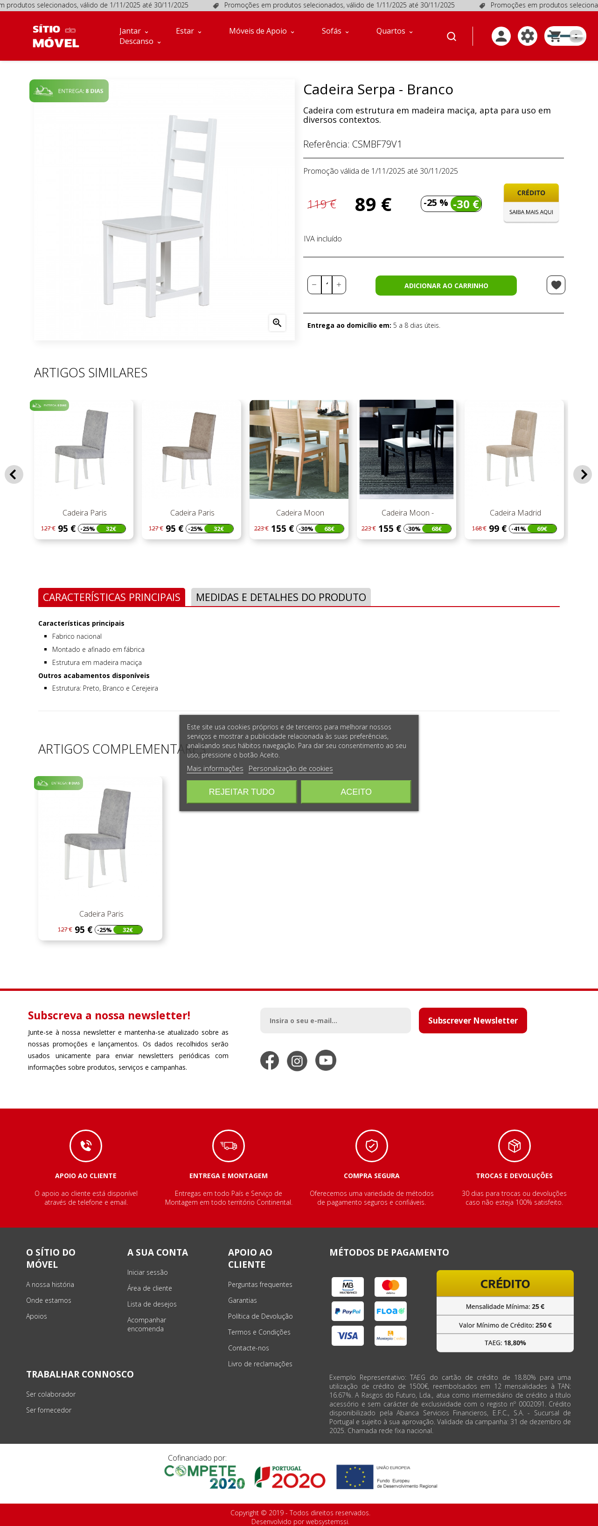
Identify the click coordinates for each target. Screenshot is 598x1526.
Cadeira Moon (299, 513)
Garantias (242, 1300)
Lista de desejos (152, 1304)
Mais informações (215, 768)
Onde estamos (48, 1300)
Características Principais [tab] (112, 597)
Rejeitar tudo (242, 792)
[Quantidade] (326, 285)
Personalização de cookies (291, 768)
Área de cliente (149, 1288)
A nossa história (50, 1284)
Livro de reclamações (260, 1363)
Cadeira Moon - (407, 513)
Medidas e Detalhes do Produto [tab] (281, 597)
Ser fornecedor (48, 1410)
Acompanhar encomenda (146, 1324)
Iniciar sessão (147, 1272)
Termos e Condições (259, 1332)
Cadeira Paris (84, 513)
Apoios (36, 1316)
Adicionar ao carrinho (446, 285)
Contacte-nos (248, 1347)
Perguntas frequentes (260, 1284)
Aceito (356, 792)
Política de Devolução (260, 1316)
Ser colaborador (51, 1394)
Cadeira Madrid (514, 513)
